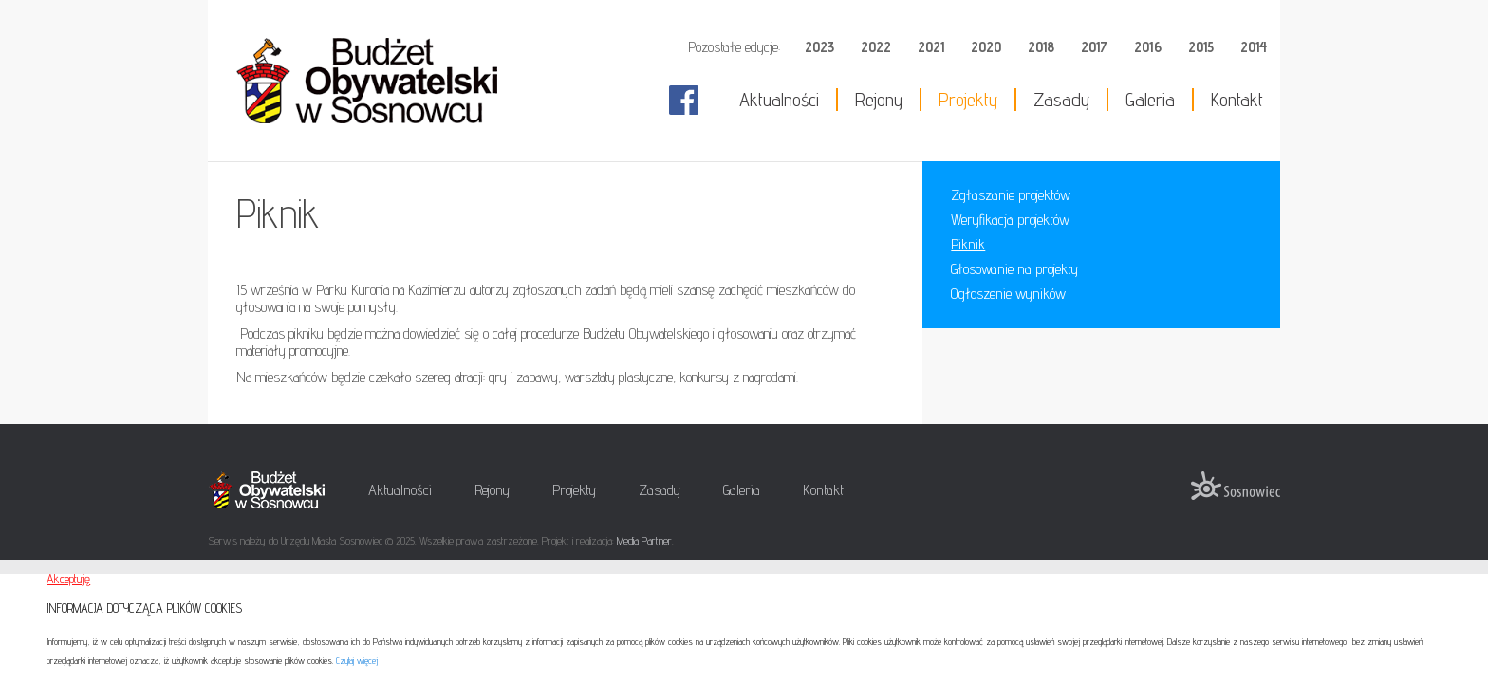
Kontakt (1237, 99)
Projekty (968, 99)
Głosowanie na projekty (1014, 269)
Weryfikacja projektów (1010, 220)
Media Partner (644, 540)
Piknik (968, 244)
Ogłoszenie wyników (1008, 294)
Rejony (878, 99)
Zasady (1061, 99)
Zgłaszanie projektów (1010, 195)
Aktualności (779, 99)
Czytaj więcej (357, 660)
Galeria (1150, 99)
